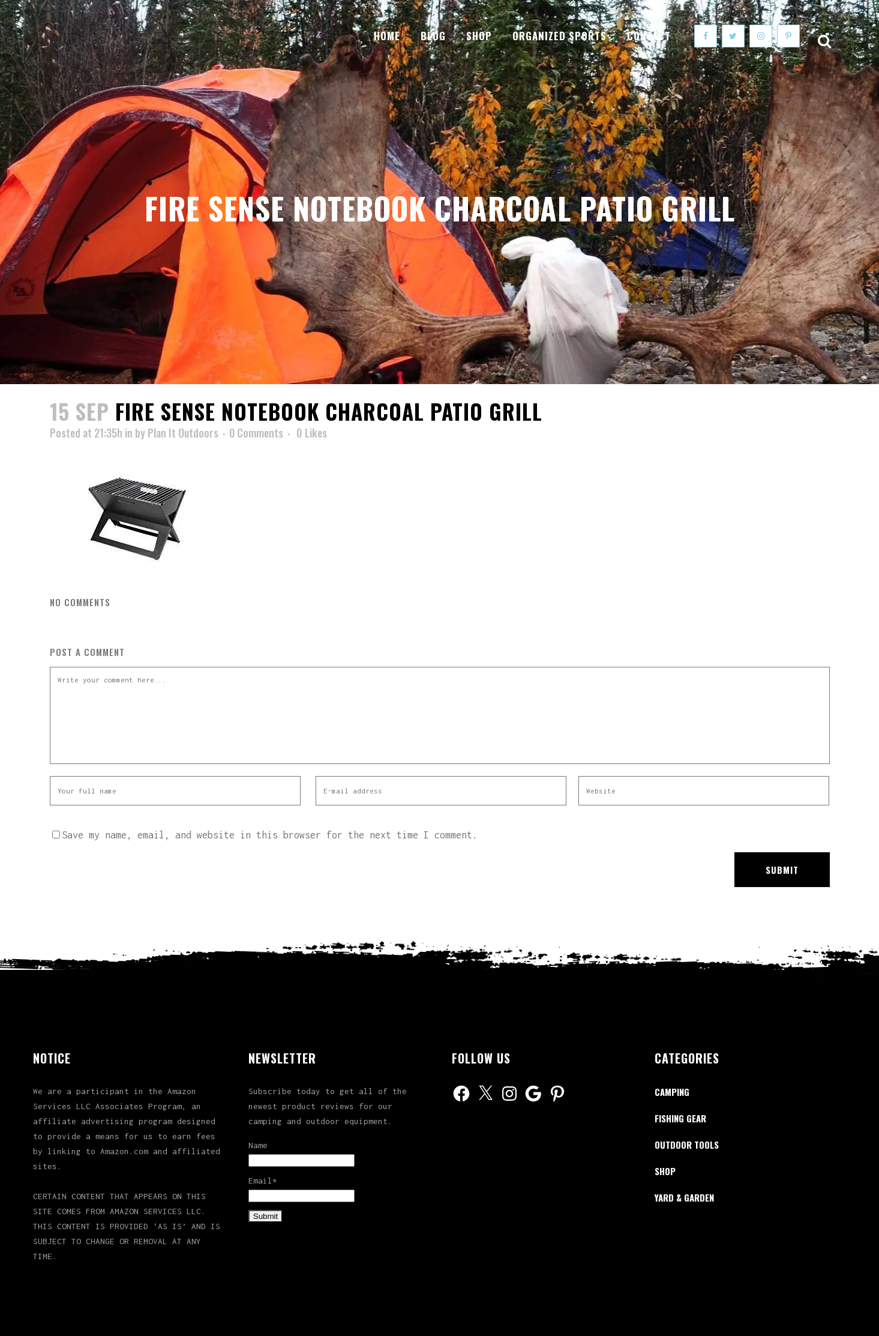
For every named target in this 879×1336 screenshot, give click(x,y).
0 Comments (256, 433)
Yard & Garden (684, 1197)
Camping (672, 1091)
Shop (665, 1171)
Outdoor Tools (687, 1144)
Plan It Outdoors (183, 433)
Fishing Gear (680, 1118)
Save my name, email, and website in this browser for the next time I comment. (270, 834)
